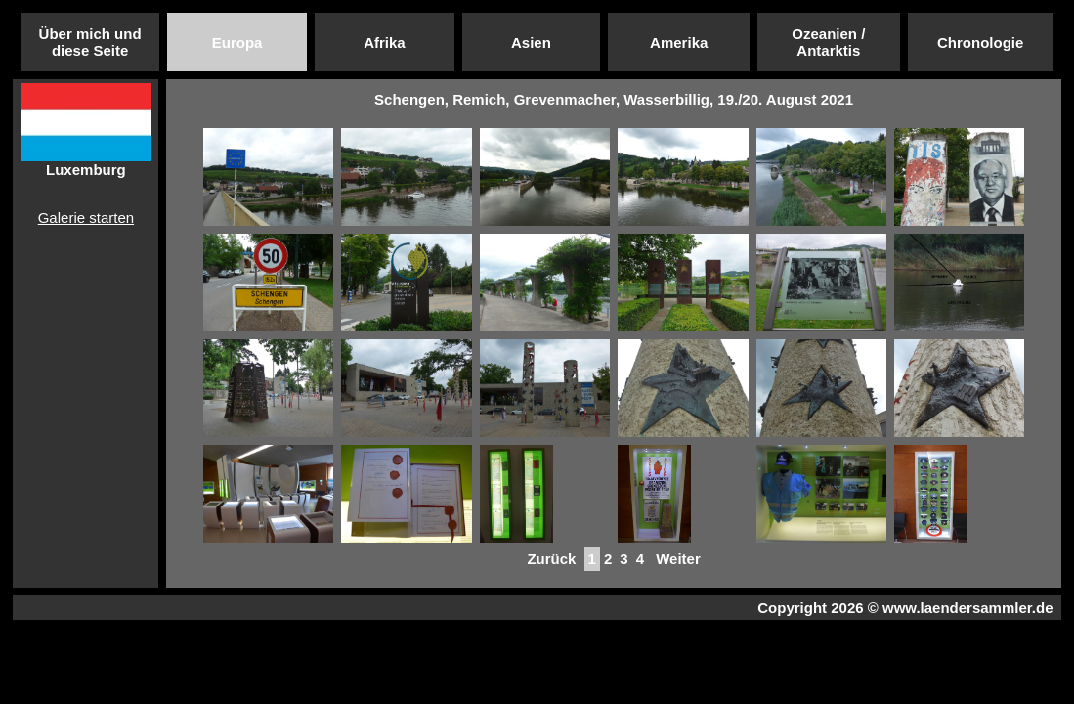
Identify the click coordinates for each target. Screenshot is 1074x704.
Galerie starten (86, 217)
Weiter (678, 558)
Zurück (551, 558)
